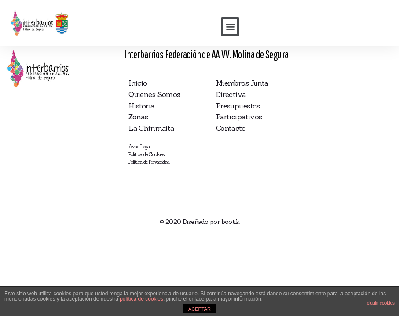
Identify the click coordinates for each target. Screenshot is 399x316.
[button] (230, 26)
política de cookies (141, 299)
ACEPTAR (199, 309)
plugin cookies (381, 303)
